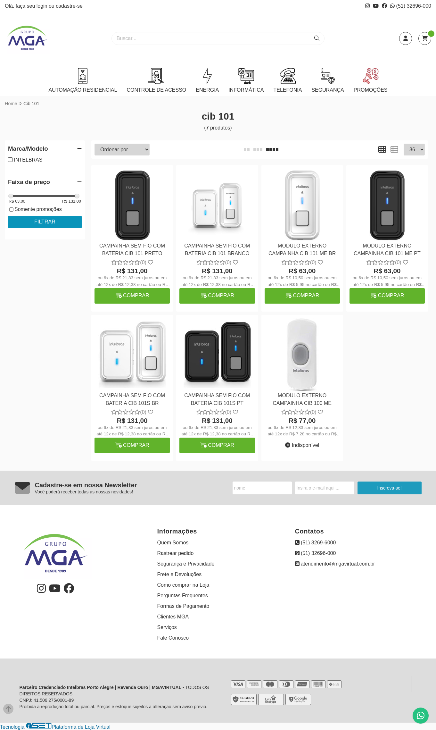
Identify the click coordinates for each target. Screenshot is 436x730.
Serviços (167, 627)
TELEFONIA (287, 80)
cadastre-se (69, 6)
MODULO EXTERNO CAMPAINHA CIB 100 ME (302, 399)
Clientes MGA (173, 616)
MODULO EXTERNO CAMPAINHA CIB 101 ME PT (387, 249)
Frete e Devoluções (179, 574)
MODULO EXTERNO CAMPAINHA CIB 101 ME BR (302, 249)
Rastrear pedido (175, 553)
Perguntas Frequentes (182, 595)
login (43, 6)
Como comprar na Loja (183, 585)
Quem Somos (173, 542)
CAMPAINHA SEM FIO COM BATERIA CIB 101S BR (132, 399)
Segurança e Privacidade (186, 563)
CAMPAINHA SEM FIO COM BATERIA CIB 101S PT (217, 399)
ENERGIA (207, 80)
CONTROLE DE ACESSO (156, 80)
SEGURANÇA (327, 80)
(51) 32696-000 (410, 6)
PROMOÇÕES (371, 80)
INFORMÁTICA (246, 80)
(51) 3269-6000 (315, 542)
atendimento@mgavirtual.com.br (335, 563)
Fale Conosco (173, 638)
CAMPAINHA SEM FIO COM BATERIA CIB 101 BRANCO (217, 249)
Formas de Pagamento (183, 606)
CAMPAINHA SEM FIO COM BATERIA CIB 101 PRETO (132, 249)
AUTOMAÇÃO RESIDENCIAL (82, 80)
